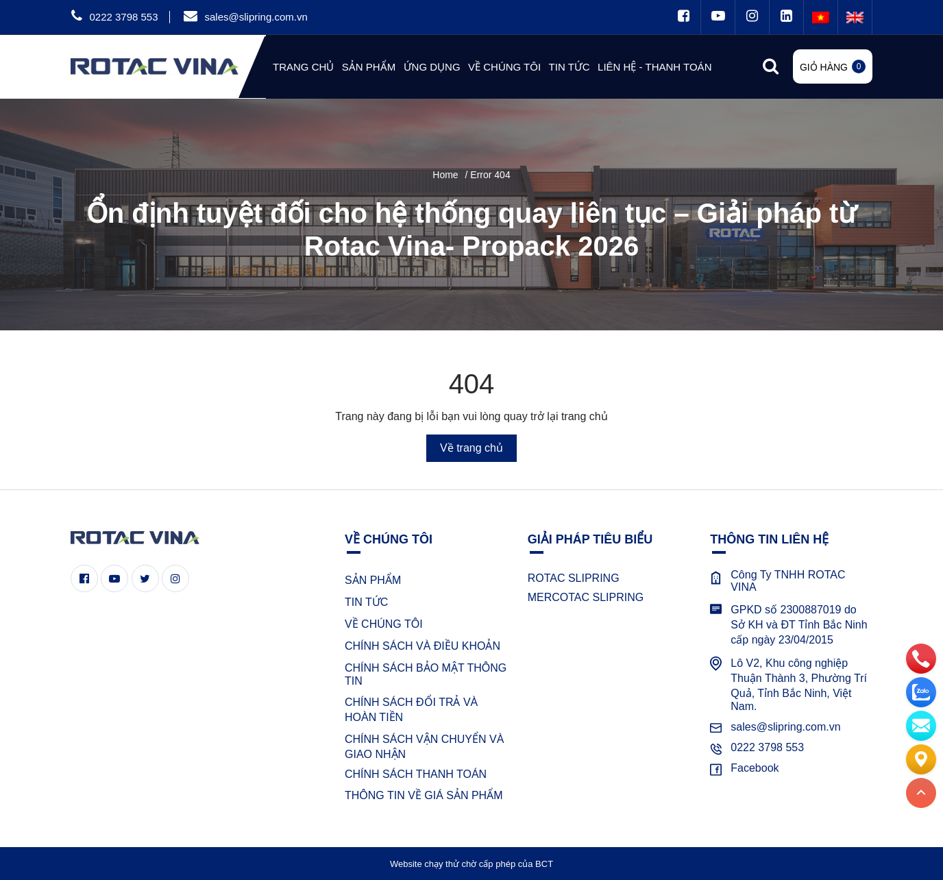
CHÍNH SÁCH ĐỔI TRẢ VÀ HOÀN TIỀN (411, 709)
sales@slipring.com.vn (255, 17)
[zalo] (921, 691)
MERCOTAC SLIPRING (586, 597)
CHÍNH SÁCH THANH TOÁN (416, 774)
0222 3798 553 (123, 17)
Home (445, 174)
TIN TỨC (366, 602)
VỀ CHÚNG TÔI (384, 624)
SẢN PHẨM (373, 580)
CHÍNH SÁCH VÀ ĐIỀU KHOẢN (422, 646)
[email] (921, 725)
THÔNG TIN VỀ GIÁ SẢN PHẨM (424, 795)
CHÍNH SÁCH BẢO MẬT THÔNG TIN (425, 674)
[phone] (921, 658)
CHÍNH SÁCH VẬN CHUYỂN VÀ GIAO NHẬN (424, 746)
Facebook (755, 768)
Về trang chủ (471, 448)
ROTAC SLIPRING (574, 578)
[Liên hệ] (921, 759)
